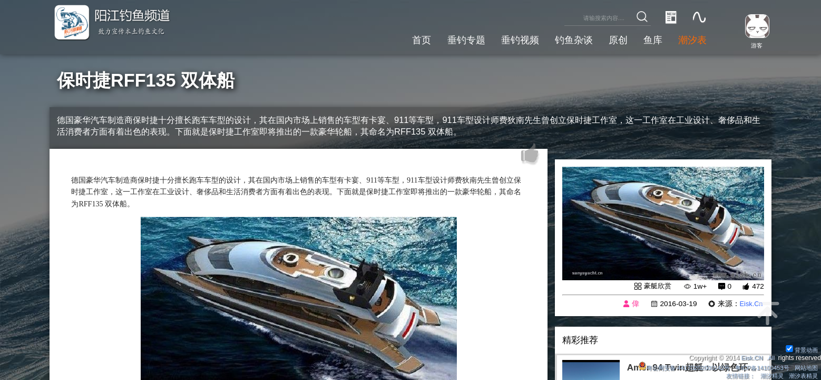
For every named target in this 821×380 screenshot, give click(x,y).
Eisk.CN (749, 356)
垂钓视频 (508, 38)
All (771, 356)
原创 (612, 38)
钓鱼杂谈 (565, 38)
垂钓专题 (452, 38)
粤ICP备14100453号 (757, 366)
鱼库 (649, 38)
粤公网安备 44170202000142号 (674, 366)
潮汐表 (691, 38)
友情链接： (734, 375)
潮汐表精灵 (801, 375)
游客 (754, 45)
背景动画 (800, 348)
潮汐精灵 (767, 375)
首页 (405, 38)
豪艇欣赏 (656, 286)
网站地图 (804, 366)
